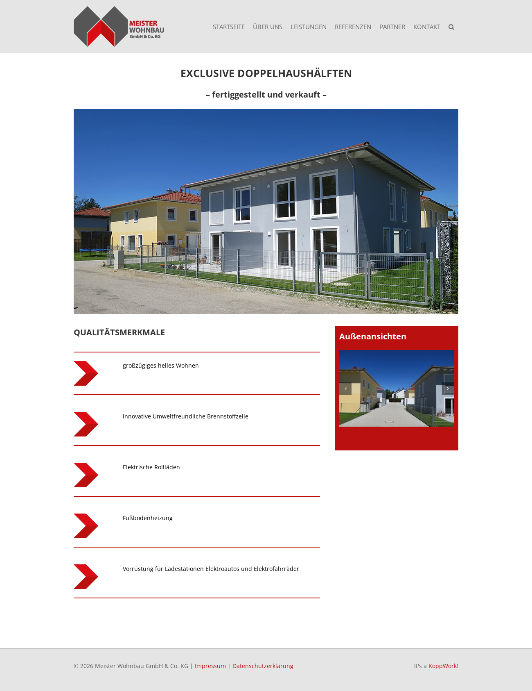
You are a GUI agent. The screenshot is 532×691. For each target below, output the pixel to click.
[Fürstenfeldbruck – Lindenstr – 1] (396, 388)
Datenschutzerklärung (262, 666)
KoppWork (442, 666)
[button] (451, 26)
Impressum (210, 666)
